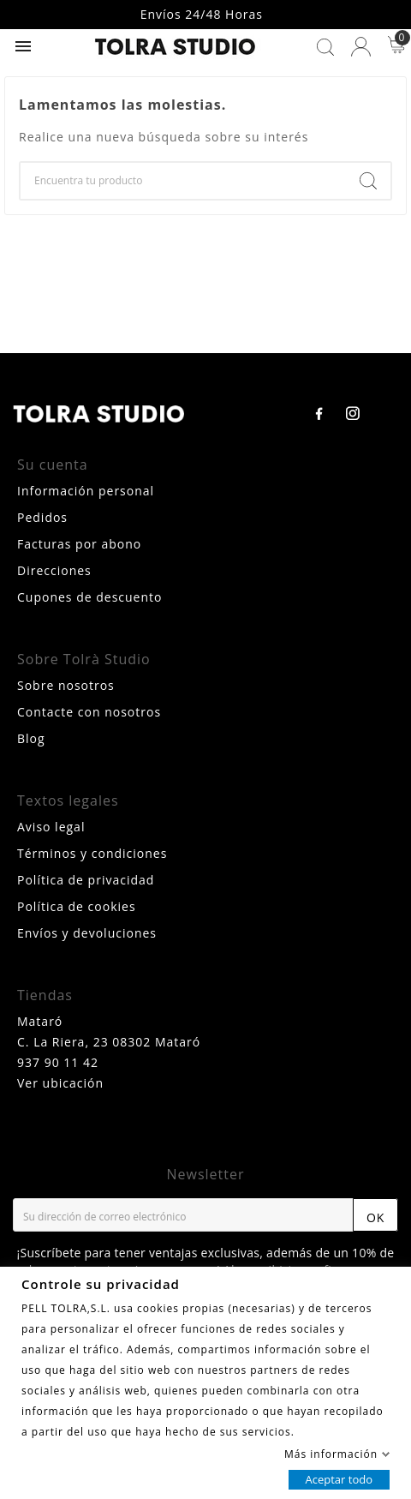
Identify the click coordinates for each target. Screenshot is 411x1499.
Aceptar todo (339, 1478)
